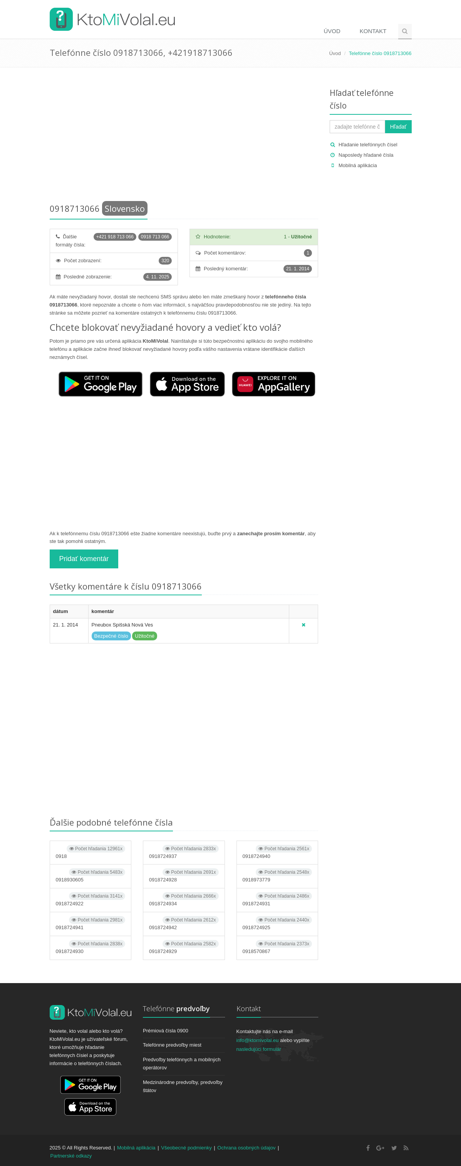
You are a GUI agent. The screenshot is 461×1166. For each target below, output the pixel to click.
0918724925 (277, 923)
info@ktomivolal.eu (257, 1040)
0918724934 (184, 899)
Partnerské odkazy (71, 1156)
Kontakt (373, 31)
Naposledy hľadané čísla (366, 155)
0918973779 (277, 875)
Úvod (332, 31)
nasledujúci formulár (258, 1049)
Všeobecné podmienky (186, 1148)
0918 (91, 852)
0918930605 (91, 875)
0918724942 (184, 923)
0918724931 (277, 899)
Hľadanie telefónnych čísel (368, 144)
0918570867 (277, 947)
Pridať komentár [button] (84, 559)
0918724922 (91, 899)
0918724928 (184, 875)
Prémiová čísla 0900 (165, 1031)
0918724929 (184, 947)
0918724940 (277, 852)
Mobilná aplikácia (358, 165)
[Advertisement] (184, 137)
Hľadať (398, 127)
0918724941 (91, 923)
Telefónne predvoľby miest (172, 1045)
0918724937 (184, 852)
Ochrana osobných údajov (246, 1148)
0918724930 (91, 947)
